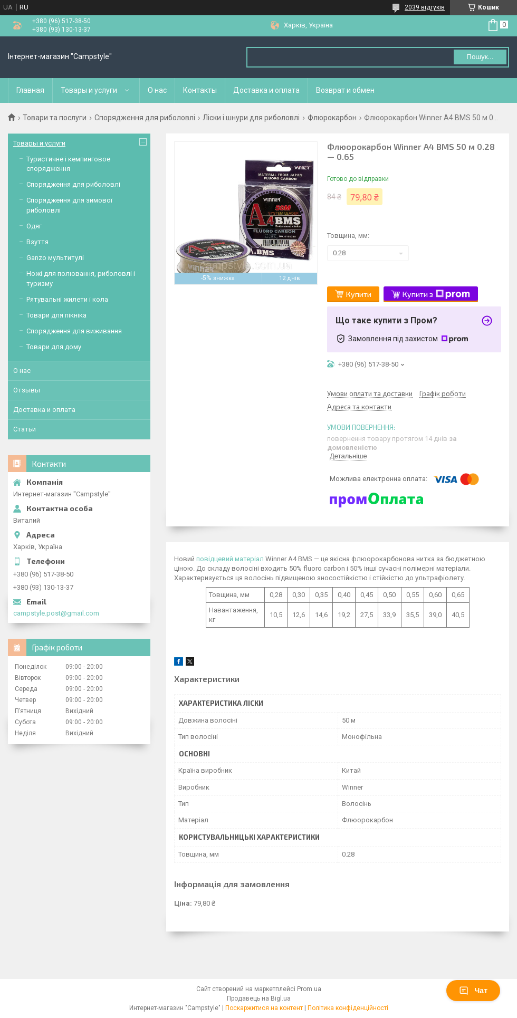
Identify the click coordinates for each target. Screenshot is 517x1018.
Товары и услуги (89, 90)
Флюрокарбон (332, 117)
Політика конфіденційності (348, 1008)
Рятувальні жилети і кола (67, 299)
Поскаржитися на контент (264, 1008)
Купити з (436, 294)
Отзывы (26, 390)
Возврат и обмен (345, 90)
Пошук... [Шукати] (479, 57)
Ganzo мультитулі (55, 258)
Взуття (37, 242)
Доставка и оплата (266, 90)
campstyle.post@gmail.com (56, 613)
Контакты (200, 90)
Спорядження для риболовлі (144, 117)
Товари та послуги (55, 117)
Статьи (24, 429)
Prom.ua (309, 989)
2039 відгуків (425, 7)
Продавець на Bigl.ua (259, 998)
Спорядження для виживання (74, 331)
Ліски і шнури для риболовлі (251, 117)
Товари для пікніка (56, 315)
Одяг (34, 226)
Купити (358, 294)
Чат (473, 990)
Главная (30, 90)
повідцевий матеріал (230, 559)
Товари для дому (53, 347)
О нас (157, 90)
